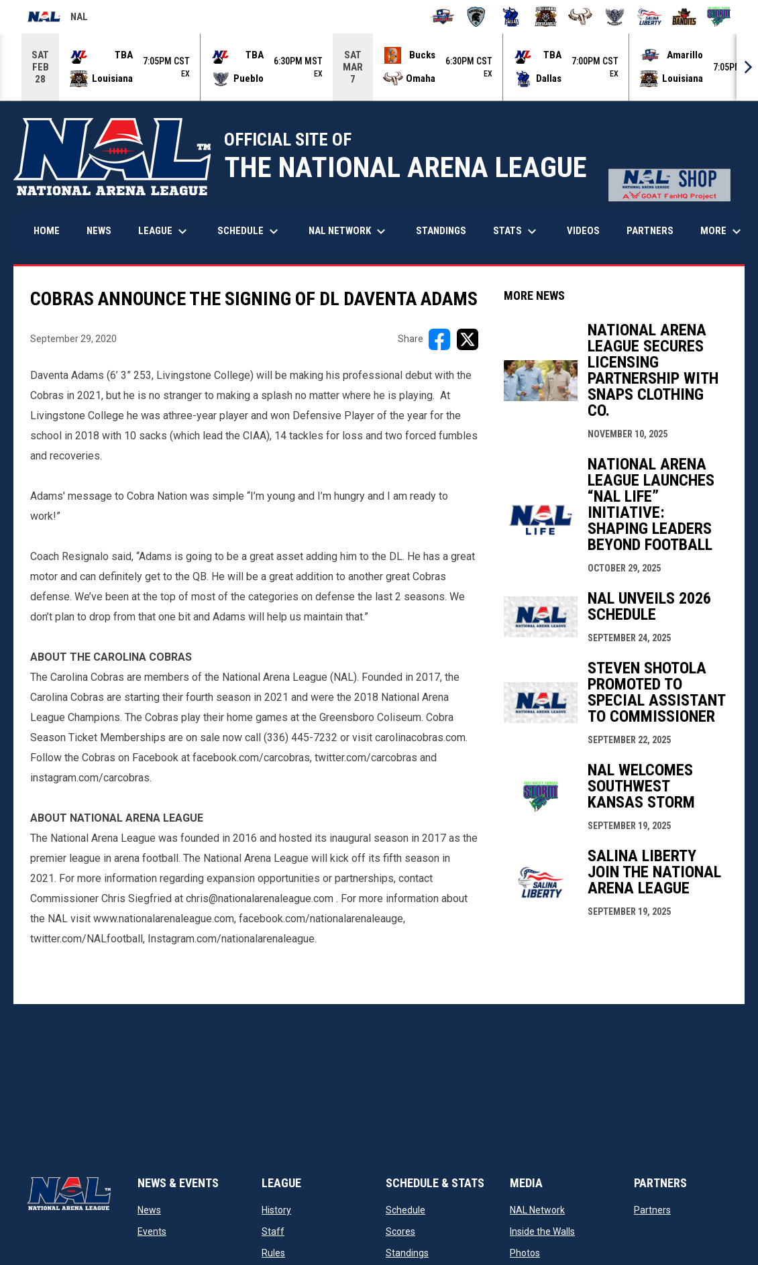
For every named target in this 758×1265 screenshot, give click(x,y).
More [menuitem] (722, 231)
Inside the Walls (542, 1230)
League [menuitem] (164, 231)
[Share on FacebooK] (439, 338)
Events (152, 1230)
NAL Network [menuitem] (354, 231)
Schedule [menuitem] (249, 231)
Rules (273, 1252)
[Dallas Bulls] (510, 17)
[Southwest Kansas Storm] (718, 17)
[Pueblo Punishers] (614, 17)
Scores (400, 1230)
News (149, 1209)
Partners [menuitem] (650, 230)
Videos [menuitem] (583, 230)
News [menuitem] (99, 230)
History (276, 1209)
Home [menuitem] (47, 230)
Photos (525, 1252)
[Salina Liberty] (649, 17)
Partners (652, 1209)
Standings (407, 1252)
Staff (273, 1230)
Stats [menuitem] (516, 231)
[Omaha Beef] (580, 17)
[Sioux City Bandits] (684, 17)
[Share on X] (467, 338)
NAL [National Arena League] (57, 19)
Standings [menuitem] (441, 230)
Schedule (405, 1209)
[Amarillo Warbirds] (441, 17)
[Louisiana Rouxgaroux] (545, 17)
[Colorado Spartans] (476, 17)
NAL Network (537, 1209)
